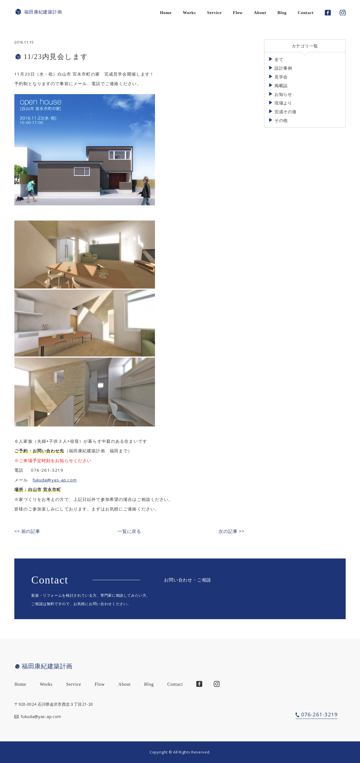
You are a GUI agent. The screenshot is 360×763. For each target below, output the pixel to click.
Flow (238, 12)
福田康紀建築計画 (38, 12)
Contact (306, 12)
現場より (283, 103)
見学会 (281, 77)
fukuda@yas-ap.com (55, 480)
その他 (281, 120)
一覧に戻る (129, 531)
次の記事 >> (231, 531)
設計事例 (283, 68)
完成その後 (285, 111)
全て (279, 59)
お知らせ (283, 94)
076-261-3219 (319, 714)
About (260, 12)
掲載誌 (281, 85)
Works (189, 12)
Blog (282, 12)
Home (166, 12)
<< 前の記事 (27, 531)
